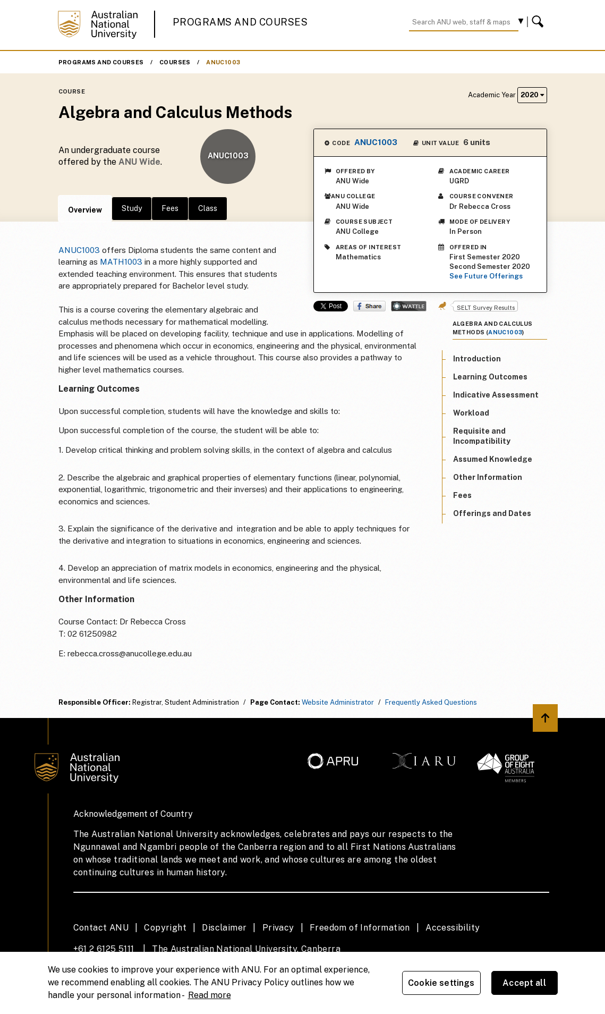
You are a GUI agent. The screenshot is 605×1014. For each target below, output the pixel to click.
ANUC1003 (223, 62)
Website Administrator (338, 702)
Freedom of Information (360, 928)
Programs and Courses (240, 22)
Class (207, 208)
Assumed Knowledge (492, 459)
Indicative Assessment (496, 395)
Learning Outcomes (490, 377)
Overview (85, 210)
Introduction (477, 358)
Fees (169, 208)
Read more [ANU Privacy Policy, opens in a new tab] (209, 995)
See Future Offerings (486, 276)
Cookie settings (441, 983)
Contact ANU (101, 928)
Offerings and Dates (492, 513)
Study (132, 208)
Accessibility (452, 928)
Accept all (524, 983)
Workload (471, 413)
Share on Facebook (369, 306)
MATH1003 (121, 261)
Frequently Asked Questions (431, 702)
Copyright (165, 928)
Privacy (278, 928)
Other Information (487, 477)
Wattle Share (409, 306)
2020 (532, 95)
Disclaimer (224, 928)
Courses (175, 62)
